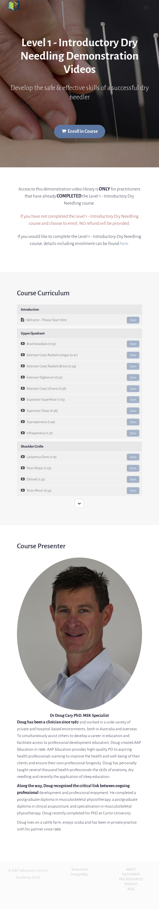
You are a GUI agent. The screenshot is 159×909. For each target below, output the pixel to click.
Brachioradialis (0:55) (80, 344)
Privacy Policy (79, 874)
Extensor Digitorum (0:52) (80, 377)
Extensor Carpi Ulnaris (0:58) (80, 388)
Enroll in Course (80, 131)
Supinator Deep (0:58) (80, 410)
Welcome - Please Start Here (80, 320)
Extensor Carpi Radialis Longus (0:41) (80, 355)
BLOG (131, 889)
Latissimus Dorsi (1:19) (80, 457)
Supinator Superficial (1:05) (80, 399)
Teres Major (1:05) (80, 468)
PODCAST (131, 884)
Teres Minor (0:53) (80, 490)
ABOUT (131, 869)
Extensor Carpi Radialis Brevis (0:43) (80, 366)
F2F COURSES (131, 874)
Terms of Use (79, 869)
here (124, 243)
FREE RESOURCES (131, 879)
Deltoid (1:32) (80, 479)
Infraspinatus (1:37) (80, 433)
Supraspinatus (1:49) (80, 422)
